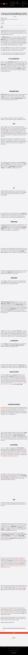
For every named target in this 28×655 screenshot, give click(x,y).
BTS (17, 19)
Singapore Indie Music (11, 648)
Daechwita (22, 376)
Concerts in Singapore (17, 647)
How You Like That (9, 454)
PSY (15, 19)
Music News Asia (23, 647)
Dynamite (7, 538)
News (11, 2)
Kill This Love (18, 453)
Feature (2, 27)
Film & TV (14, 2)
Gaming (17, 2)
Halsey (14, 534)
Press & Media (4, 647)
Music (2, 26)
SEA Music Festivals (17, 648)
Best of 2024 (12, 5)
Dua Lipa (5, 475)
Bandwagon (4, 4)
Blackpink (14, 19)
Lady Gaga (9, 475)
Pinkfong (6, 19)
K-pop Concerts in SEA (9, 647)
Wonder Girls (10, 19)
